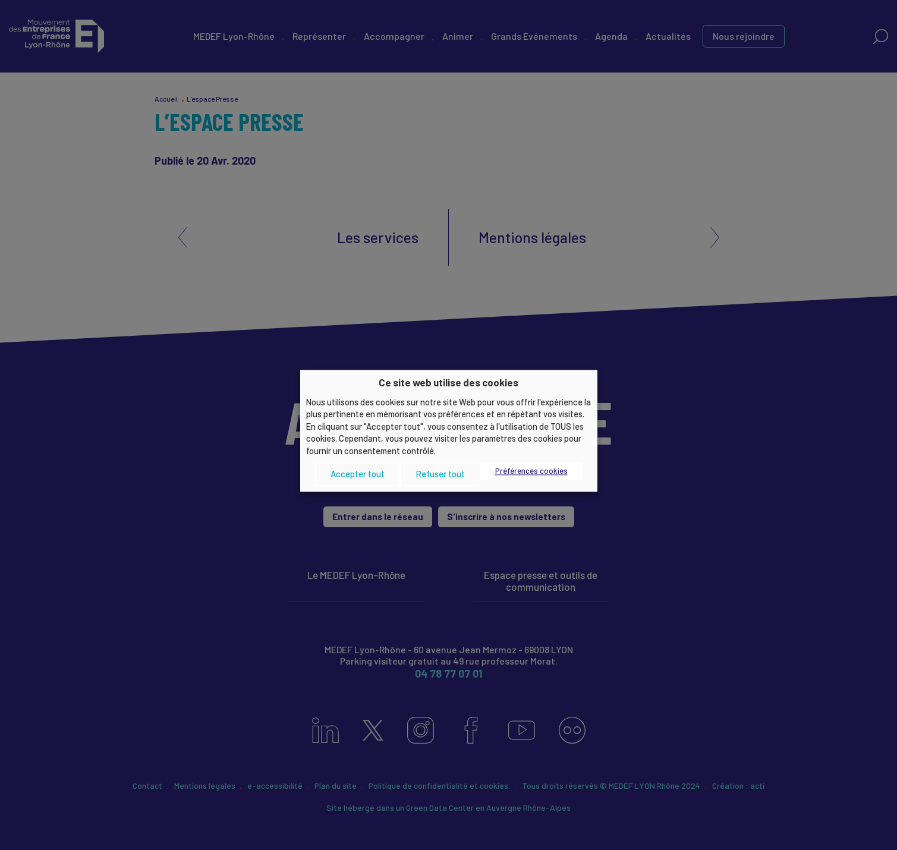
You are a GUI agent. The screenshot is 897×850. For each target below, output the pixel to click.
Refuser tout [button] (440, 473)
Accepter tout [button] (358, 473)
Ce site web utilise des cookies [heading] (448, 382)
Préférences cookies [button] (531, 471)
